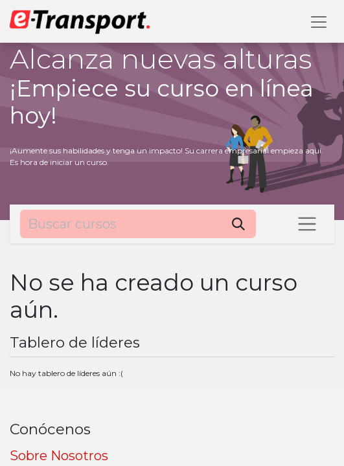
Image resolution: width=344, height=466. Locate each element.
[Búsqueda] (238, 224)
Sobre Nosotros (59, 455)
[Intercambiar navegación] (307, 224)
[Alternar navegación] (318, 21)
